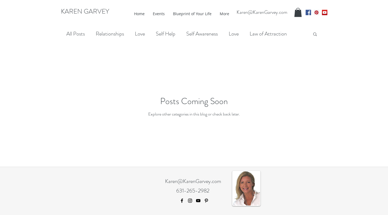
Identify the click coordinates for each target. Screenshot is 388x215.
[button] (298, 12)
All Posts (75, 34)
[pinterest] (316, 12)
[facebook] (308, 12)
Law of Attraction (268, 34)
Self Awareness (202, 34)
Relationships (110, 34)
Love (140, 34)
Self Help (165, 34)
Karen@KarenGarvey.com (262, 12)
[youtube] (324, 12)
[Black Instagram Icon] (190, 200)
